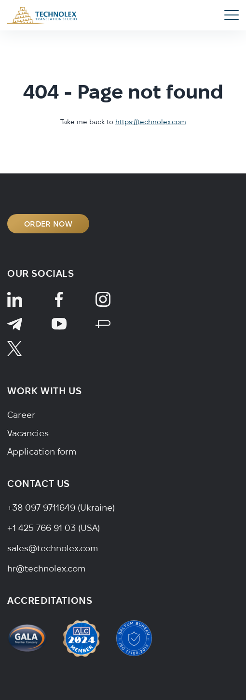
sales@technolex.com (52, 548)
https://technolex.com (150, 122)
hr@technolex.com (46, 568)
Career (21, 415)
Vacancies (28, 433)
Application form (41, 451)
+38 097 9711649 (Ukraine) (61, 507)
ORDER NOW (48, 223)
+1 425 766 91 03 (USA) (53, 528)
